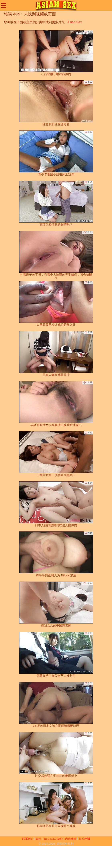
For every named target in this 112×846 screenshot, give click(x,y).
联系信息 (27, 838)
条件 (38, 838)
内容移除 (70, 838)
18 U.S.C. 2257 (53, 838)
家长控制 (84, 838)
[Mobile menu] (3, 5)
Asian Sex (74, 22)
